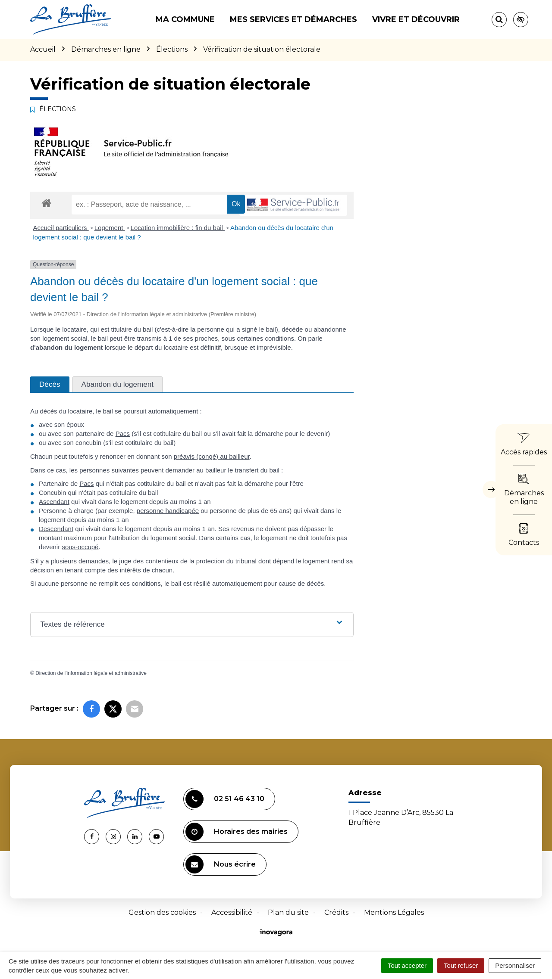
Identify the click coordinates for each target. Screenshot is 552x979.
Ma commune (185, 19)
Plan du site (288, 912)
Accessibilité (231, 912)
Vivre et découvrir (416, 19)
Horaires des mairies (236, 832)
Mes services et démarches (293, 19)
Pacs (123, 433)
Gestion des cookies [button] (162, 912)
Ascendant (54, 501)
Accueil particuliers (61, 227)
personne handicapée (168, 510)
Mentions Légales (394, 912)
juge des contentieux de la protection (171, 561)
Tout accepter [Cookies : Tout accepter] (407, 965)
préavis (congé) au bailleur (212, 456)
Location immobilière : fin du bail (178, 227)
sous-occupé (80, 546)
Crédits (336, 912)
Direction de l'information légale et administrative (91, 673)
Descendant (56, 528)
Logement (109, 227)
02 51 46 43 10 (224, 799)
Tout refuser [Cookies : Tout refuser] (461, 965)
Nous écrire (220, 864)
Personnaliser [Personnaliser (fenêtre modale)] (515, 965)
